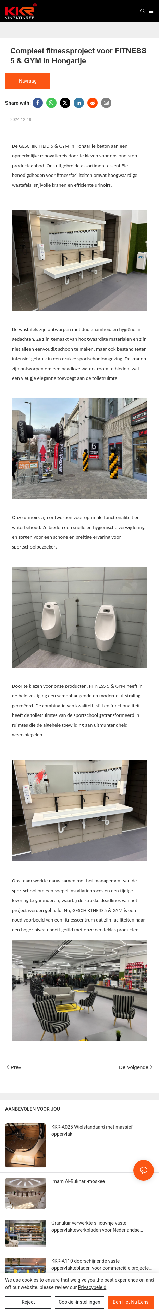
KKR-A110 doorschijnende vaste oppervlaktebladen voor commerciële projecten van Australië (101, 1265)
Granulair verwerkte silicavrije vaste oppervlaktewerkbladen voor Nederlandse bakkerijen (95, 1227)
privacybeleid (92, 1287)
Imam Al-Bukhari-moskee (78, 1181)
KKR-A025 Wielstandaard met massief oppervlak (92, 1130)
